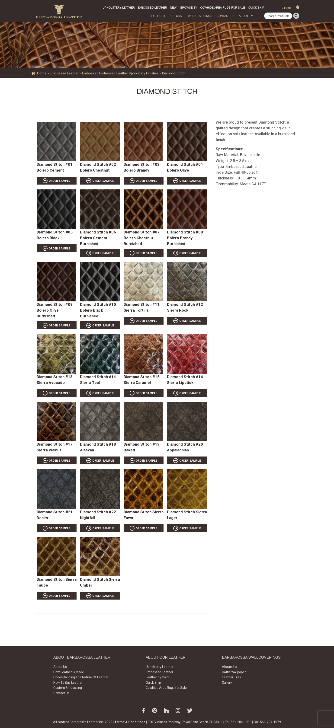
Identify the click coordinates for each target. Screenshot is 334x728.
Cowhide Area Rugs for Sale (222, 7)
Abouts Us (229, 667)
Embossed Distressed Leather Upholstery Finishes (120, 73)
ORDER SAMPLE (59, 180)
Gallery (227, 682)
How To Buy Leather (68, 682)
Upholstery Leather (119, 7)
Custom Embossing (67, 688)
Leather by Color (158, 677)
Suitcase (176, 16)
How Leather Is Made (68, 672)
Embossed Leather (152, 7)
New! (173, 7)
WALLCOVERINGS (200, 16)
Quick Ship (256, 7)
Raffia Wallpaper (234, 672)
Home (41, 73)
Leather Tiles (231, 677)
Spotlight (157, 16)
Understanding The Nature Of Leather (81, 677)
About (243, 16)
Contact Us (225, 16)
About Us (60, 667)
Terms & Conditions (129, 722)
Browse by (188, 7)
